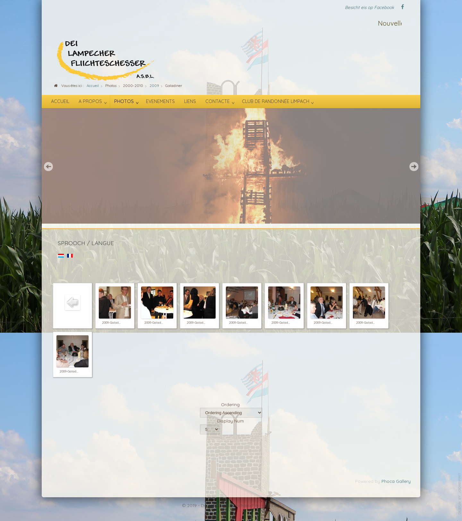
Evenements (160, 101)
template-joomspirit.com (459, 494)
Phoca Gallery (396, 481)
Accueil (60, 101)
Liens (190, 101)
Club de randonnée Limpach (275, 101)
